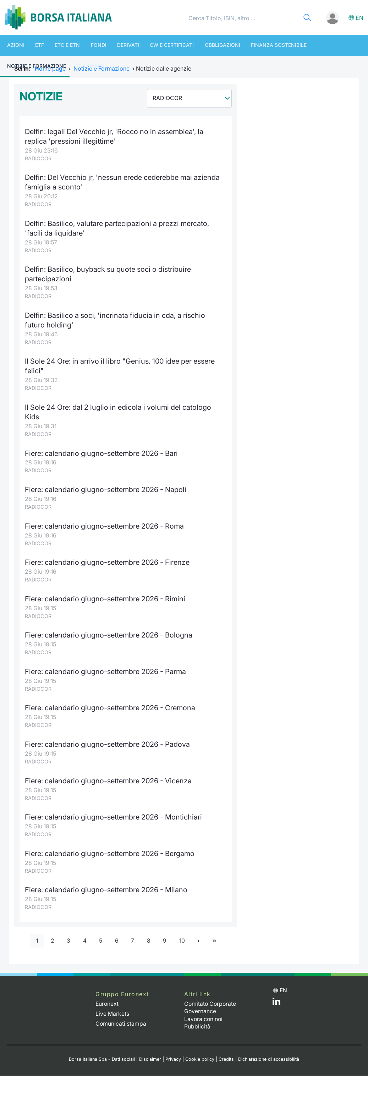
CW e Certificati (150, 45)
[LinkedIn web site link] (276, 996)
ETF (32, 45)
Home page (50, 68)
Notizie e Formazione (314, 45)
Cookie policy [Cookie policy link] (199, 1052)
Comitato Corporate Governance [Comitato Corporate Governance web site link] (210, 1001)
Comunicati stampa (121, 1017)
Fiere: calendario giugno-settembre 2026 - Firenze (108, 558)
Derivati (110, 45)
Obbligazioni (197, 45)
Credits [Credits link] (226, 1052)
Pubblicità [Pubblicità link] (197, 1020)
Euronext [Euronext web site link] (107, 998)
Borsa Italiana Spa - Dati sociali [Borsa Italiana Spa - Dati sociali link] (101, 1052)
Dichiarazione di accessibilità (269, 1052)
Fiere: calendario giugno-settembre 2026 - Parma (106, 666)
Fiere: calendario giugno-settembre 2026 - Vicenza (109, 775)
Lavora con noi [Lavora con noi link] (204, 1012)
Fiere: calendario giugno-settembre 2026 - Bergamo (110, 847)
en (359, 17)
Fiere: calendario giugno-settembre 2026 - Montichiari (114, 811)
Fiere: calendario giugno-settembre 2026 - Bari (102, 450)
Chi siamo (17, 67)
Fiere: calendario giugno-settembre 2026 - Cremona (110, 703)
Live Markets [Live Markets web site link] (112, 1007)
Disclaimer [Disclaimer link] (150, 1052)
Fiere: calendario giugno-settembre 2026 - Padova (108, 739)
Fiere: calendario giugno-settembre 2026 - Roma (105, 522)
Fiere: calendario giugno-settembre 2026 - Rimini (105, 594)
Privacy (173, 1052)
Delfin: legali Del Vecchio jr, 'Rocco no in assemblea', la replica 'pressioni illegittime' (114, 136)
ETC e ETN (56, 45)
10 (183, 934)
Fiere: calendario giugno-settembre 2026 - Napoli (106, 486)
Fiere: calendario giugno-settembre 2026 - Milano (106, 883)
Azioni (12, 45)
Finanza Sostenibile (250, 45)
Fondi (84, 45)
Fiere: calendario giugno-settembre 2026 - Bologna (109, 630)
